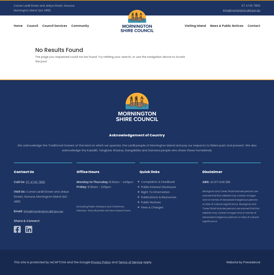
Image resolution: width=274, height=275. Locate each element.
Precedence (251, 262)
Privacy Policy (101, 262)
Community (80, 26)
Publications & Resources (158, 197)
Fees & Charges (152, 207)
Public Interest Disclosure (158, 187)
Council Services (54, 26)
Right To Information (155, 192)
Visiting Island (195, 26)
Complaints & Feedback (158, 182)
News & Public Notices (226, 26)
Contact (254, 26)
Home (18, 26)
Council (32, 26)
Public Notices (151, 202)
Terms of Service (130, 262)
